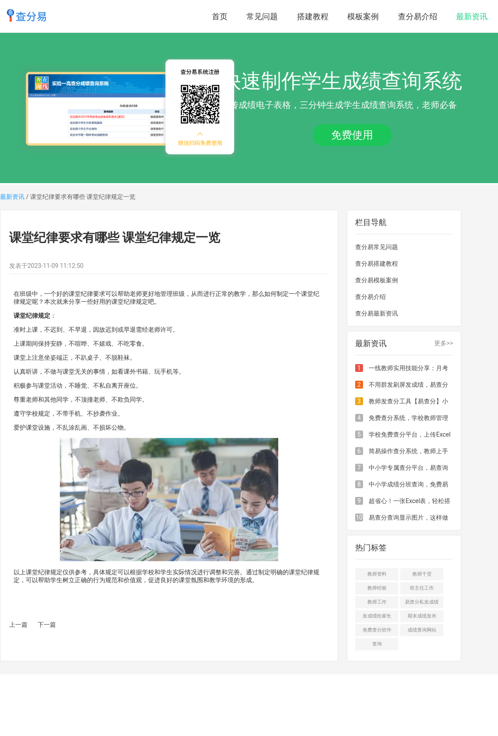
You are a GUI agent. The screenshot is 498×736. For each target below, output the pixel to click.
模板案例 (363, 16)
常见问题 (262, 16)
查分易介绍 (417, 16)
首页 (220, 16)
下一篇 (47, 624)
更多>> (443, 343)
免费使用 (352, 135)
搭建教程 (313, 16)
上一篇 (18, 624)
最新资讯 (472, 16)
